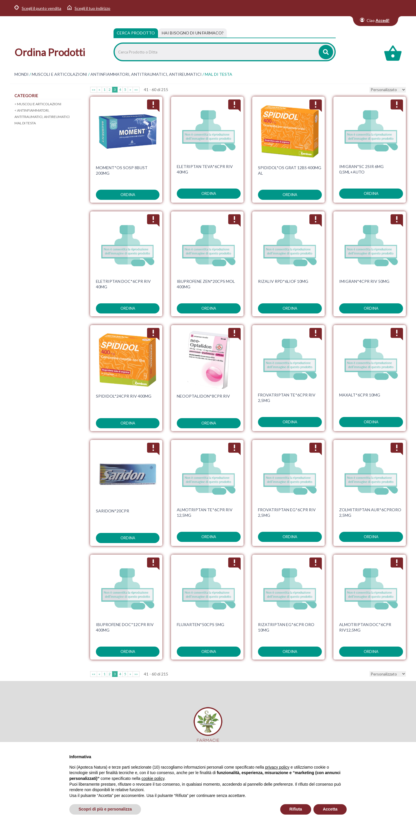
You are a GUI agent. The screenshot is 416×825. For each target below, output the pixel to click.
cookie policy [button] (153, 778)
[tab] (193, 33)
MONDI (21, 74)
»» (136, 89)
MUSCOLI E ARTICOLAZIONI (59, 74)
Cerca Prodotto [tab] (136, 32)
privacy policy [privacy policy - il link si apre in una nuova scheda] (277, 767)
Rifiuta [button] (295, 809)
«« (93, 89)
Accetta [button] (330, 809)
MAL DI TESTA (25, 123)
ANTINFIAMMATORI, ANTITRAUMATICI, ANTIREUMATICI (146, 74)
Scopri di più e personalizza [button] (105, 809)
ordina (127, 194)
